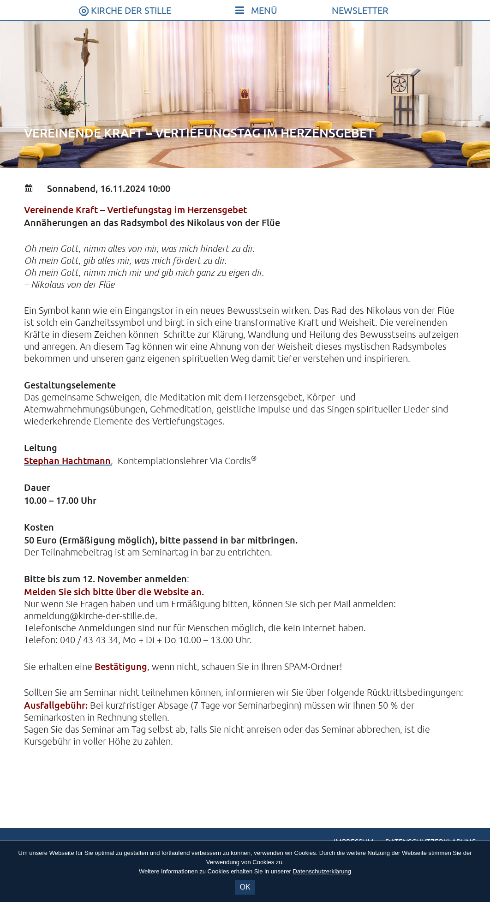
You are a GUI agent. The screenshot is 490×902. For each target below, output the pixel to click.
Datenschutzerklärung (322, 871)
